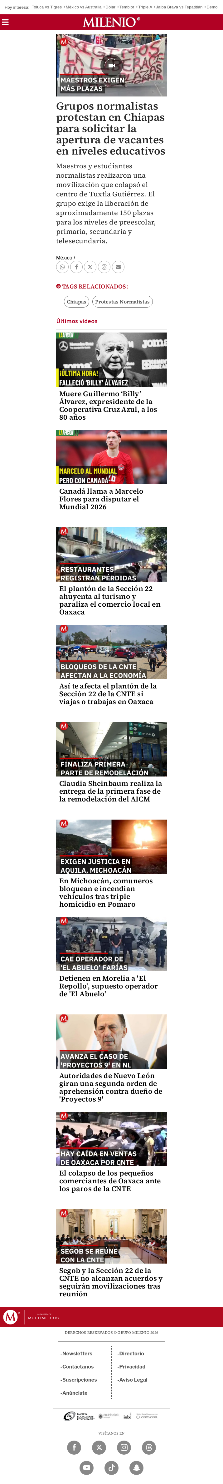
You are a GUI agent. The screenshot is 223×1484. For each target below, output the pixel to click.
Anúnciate (74, 1393)
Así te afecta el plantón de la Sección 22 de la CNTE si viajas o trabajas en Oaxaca (108, 694)
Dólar (110, 7)
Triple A (145, 7)
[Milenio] (111, 22)
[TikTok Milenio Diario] (111, 1468)
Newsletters (77, 1354)
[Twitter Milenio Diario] (99, 1448)
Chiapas (76, 301)
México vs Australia (84, 7)
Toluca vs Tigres (47, 7)
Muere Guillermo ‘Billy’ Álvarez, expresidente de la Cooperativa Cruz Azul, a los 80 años (108, 405)
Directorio (131, 1354)
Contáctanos (78, 1367)
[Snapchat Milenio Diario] (136, 1468)
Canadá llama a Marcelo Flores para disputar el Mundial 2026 (101, 499)
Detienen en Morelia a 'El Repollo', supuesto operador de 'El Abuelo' (108, 986)
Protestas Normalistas (122, 301)
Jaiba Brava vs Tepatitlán (179, 7)
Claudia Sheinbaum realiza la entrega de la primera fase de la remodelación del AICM (110, 791)
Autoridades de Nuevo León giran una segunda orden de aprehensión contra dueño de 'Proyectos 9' (110, 1087)
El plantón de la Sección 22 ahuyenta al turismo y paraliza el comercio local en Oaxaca (110, 600)
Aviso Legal (133, 1380)
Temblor (126, 7)
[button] (5, 24)
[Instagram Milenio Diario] (124, 1448)
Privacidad (132, 1367)
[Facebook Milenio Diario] (74, 1448)
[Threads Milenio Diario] (149, 1448)
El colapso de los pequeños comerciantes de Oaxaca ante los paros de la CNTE (110, 1181)
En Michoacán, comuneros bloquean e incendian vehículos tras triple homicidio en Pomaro (106, 892)
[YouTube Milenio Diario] (87, 1468)
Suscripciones (79, 1380)
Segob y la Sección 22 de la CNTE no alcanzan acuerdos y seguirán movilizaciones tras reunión (111, 1282)
